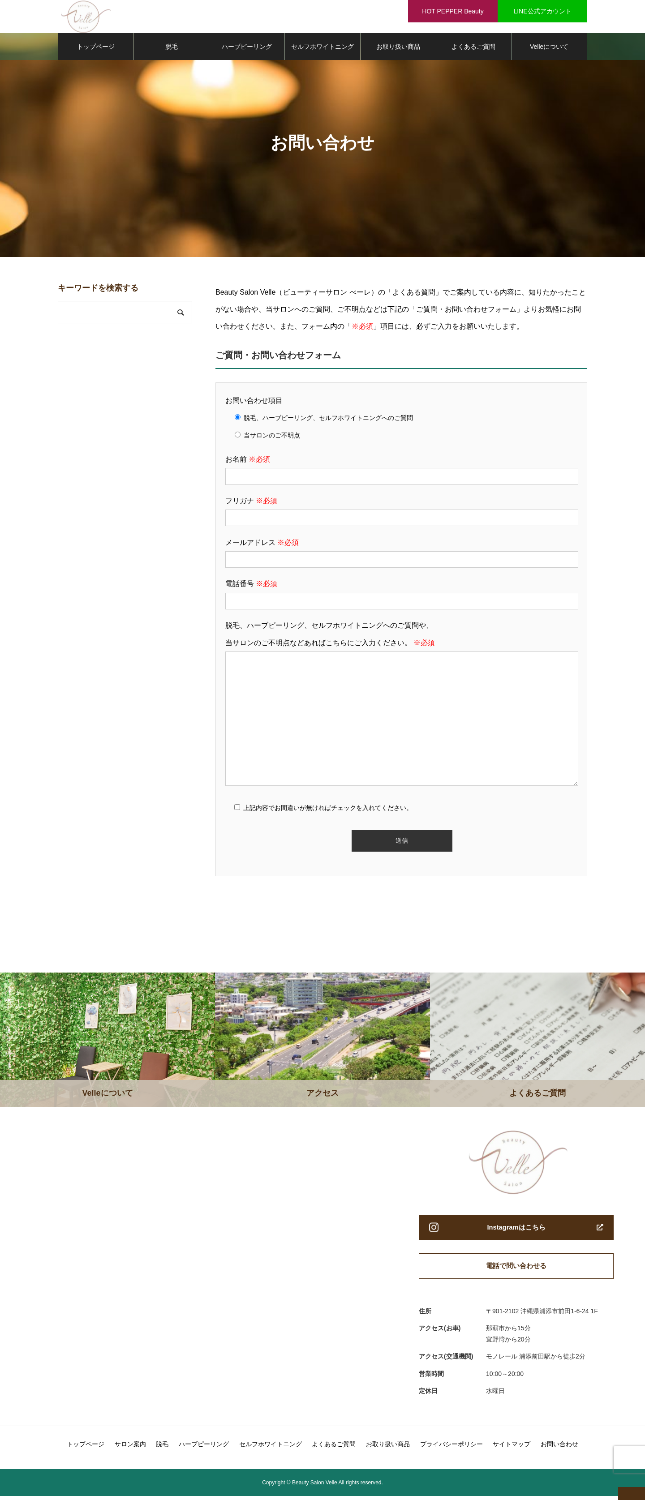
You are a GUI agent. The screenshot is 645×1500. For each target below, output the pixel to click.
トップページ (96, 49)
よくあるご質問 (473, 49)
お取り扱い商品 (398, 49)
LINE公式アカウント (542, 11)
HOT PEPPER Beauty (452, 11)
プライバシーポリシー (451, 1448)
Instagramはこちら (516, 1230)
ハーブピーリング (247, 49)
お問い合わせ (559, 1448)
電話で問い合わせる (516, 1269)
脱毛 (171, 49)
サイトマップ (511, 1448)
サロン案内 (130, 1448)
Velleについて (549, 49)
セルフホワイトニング (322, 49)
